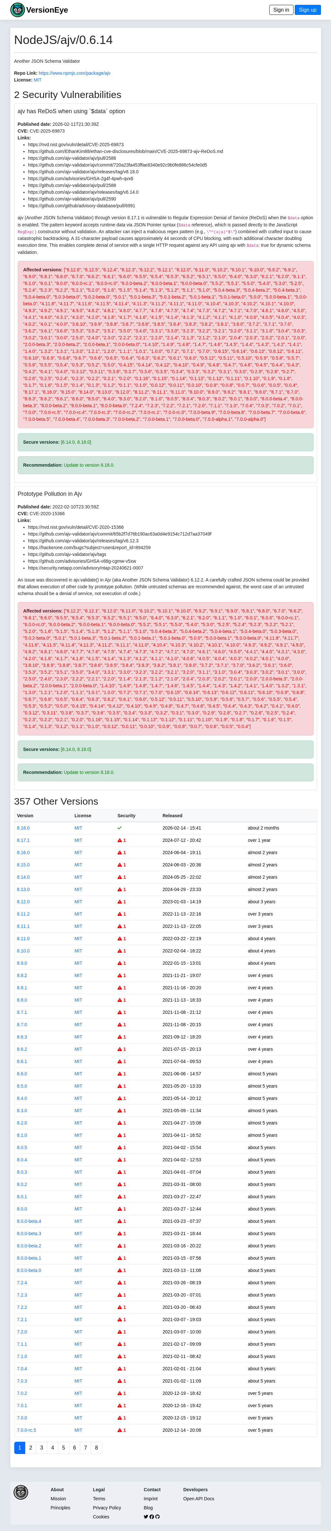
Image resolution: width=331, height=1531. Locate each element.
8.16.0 (23, 852)
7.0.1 (22, 1405)
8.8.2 (22, 975)
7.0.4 (22, 1368)
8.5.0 (22, 1086)
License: (23, 79)
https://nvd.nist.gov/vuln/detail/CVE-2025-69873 (76, 144)
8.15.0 (23, 864)
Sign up (307, 10)
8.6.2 (22, 1049)
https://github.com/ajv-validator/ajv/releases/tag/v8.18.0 (83, 171)
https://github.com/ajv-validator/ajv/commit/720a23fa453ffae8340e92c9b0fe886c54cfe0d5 (117, 165)
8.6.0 (22, 1073)
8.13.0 (23, 889)
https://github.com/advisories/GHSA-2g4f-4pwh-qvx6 (80, 178)
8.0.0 (22, 1208)
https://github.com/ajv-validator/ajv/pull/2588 (72, 185)
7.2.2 (22, 1307)
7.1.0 (22, 1356)
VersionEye (47, 9)
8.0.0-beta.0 (29, 1270)
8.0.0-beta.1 (29, 1258)
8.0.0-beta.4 (29, 1221)
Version (25, 815)
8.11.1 (23, 926)
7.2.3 (22, 1295)
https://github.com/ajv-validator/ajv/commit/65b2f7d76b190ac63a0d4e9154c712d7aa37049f (120, 534)
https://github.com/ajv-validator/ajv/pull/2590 (72, 198)
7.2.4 (22, 1282)
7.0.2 (22, 1393)
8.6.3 (22, 1036)
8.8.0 (22, 1000)
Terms (99, 1498)
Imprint (151, 1498)
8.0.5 (22, 1147)
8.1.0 (22, 1135)
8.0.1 (22, 1196)
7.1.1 (22, 1344)
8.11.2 (23, 914)
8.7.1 (22, 1012)
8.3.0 (22, 1110)
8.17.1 (23, 840)
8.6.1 (22, 1061)
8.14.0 (23, 877)
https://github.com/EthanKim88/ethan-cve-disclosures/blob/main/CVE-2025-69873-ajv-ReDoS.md (125, 151)
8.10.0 (23, 950)
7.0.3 (22, 1381)
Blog (148, 1507)
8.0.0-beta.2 (29, 1245)
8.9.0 (22, 963)
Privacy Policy (107, 1507)
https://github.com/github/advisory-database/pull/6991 (82, 205)
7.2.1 (22, 1319)
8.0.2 (22, 1184)
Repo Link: (26, 73)
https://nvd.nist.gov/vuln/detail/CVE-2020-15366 (76, 527)
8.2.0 (22, 1122)
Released (172, 815)
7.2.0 (22, 1331)
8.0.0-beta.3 (29, 1233)
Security (126, 815)
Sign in (281, 10)
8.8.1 (22, 987)
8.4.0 (22, 1098)
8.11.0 (23, 938)
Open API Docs (198, 1498)
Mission (58, 1498)
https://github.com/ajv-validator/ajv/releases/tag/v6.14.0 (83, 192)
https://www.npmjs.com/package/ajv (75, 73)
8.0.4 (22, 1159)
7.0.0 (22, 1417)
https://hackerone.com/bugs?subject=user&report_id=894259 (89, 547)
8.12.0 (23, 901)
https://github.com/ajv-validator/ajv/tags (67, 554)
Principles (61, 1507)
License (82, 815)
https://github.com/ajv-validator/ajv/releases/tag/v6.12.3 (83, 540)
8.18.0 (23, 828)
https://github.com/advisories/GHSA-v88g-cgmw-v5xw (82, 561)
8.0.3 (22, 1172)
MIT (37, 79)
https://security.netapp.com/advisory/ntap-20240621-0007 (85, 567)
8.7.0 (22, 1024)
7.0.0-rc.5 (26, 1430)
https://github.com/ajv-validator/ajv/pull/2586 (72, 158)
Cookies (101, 1516)
